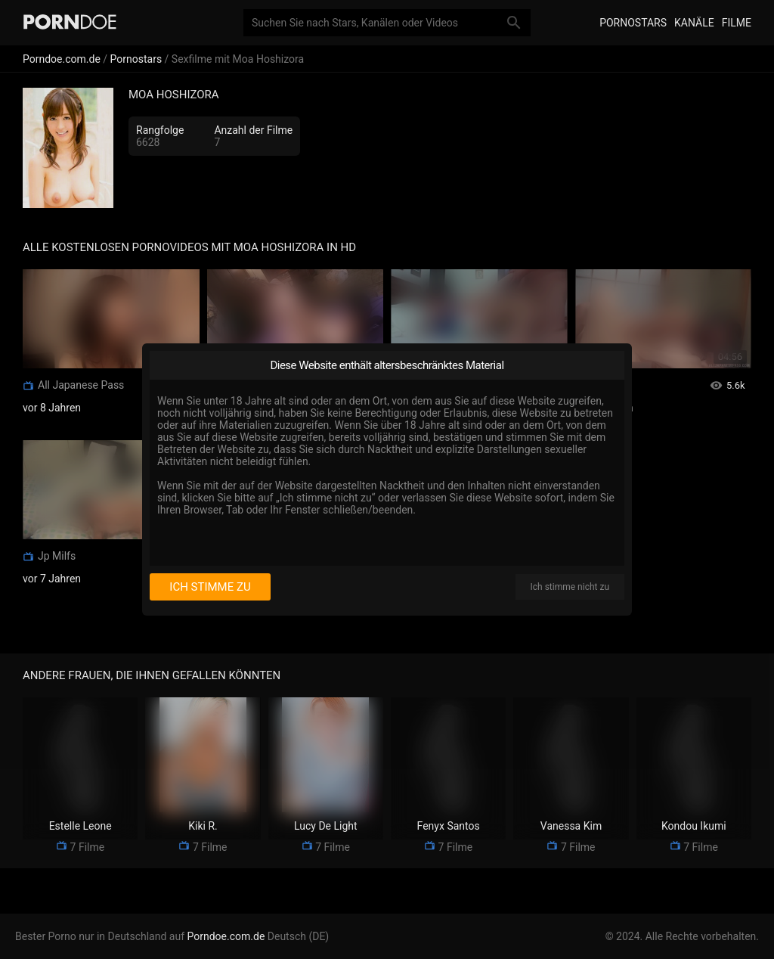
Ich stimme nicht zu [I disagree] (570, 587)
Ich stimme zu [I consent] (209, 587)
